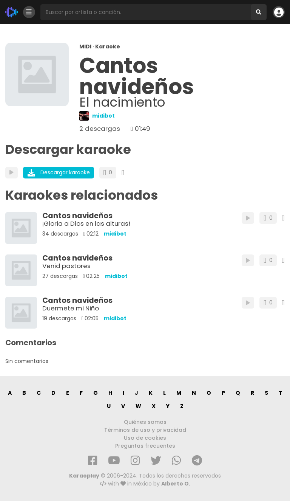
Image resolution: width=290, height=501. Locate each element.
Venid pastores (66, 266)
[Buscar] (259, 12)
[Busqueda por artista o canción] (145, 12)
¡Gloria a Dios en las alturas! (86, 223)
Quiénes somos (145, 422)
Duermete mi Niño (70, 308)
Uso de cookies (145, 438)
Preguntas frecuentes (145, 446)
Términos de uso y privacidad (145, 430)
